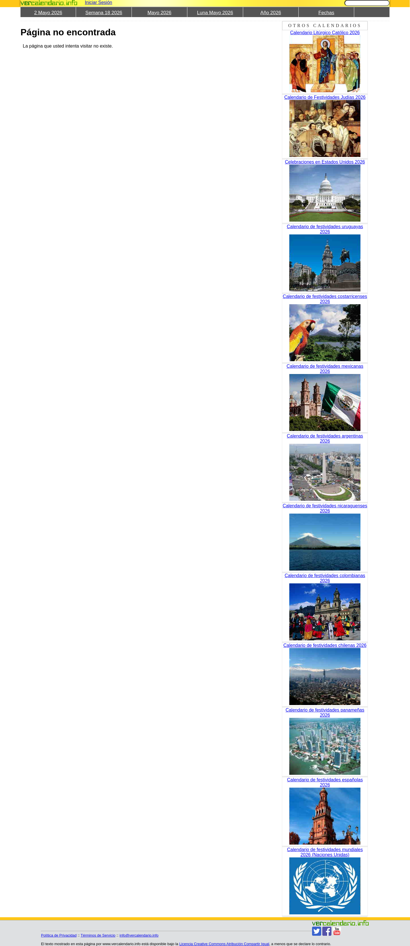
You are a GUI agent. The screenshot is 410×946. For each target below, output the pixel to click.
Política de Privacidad (59, 935)
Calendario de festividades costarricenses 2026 (325, 299)
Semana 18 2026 (103, 12)
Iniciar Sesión (98, 2)
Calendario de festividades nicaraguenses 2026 (325, 508)
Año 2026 (270, 12)
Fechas (326, 12)
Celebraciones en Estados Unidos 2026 (325, 162)
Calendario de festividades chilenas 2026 (324, 645)
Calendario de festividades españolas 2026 (325, 782)
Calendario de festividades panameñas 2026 (325, 713)
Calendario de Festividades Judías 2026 (325, 97)
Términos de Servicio (98, 935)
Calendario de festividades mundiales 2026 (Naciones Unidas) (325, 852)
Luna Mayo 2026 (215, 12)
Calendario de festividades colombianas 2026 (325, 578)
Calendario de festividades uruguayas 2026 (325, 229)
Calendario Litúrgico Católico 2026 (325, 32)
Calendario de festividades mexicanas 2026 (324, 369)
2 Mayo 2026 (48, 12)
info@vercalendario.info (139, 935)
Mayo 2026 (159, 12)
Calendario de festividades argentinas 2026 (325, 439)
